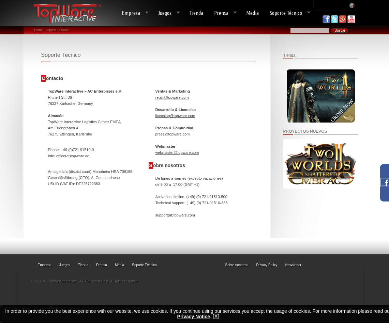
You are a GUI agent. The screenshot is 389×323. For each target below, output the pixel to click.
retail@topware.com (172, 97)
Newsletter (293, 265)
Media (252, 13)
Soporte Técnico (287, 13)
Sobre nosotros (237, 265)
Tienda (196, 13)
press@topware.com (172, 134)
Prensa (223, 13)
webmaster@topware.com (177, 152)
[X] (216, 316)
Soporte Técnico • (57, 30)
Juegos (166, 13)
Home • (39, 30)
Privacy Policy (266, 265)
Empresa (132, 13)
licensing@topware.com (175, 116)
